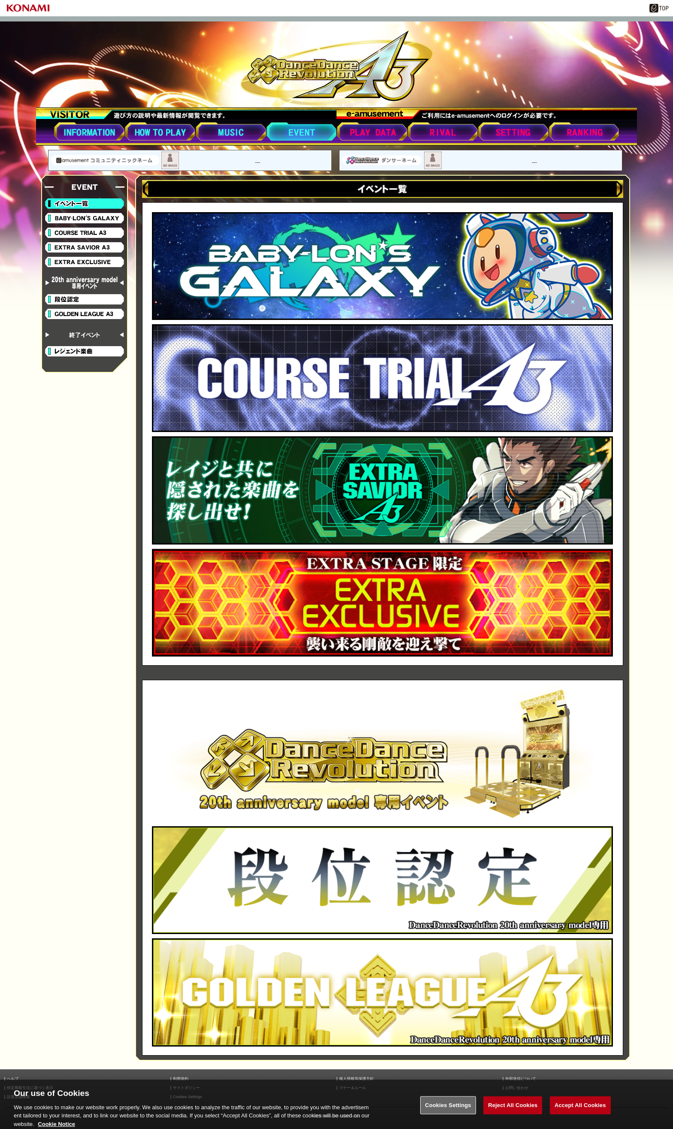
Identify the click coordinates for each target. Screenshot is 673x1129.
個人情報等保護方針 (356, 1079)
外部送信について (520, 1079)
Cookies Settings (448, 1109)
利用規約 (180, 1079)
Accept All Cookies (580, 1109)
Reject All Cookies (512, 1109)
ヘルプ (12, 1079)
